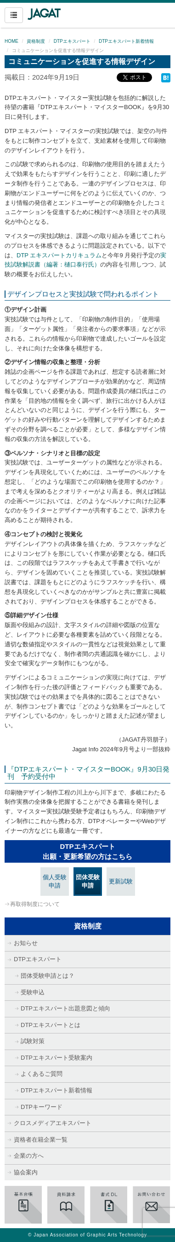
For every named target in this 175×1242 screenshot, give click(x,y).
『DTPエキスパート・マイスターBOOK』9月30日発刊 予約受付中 (88, 773)
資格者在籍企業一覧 (41, 1139)
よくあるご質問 (41, 1073)
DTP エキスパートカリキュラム (59, 255)
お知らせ (26, 943)
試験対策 (33, 1041)
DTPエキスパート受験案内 (56, 1057)
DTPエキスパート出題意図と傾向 (65, 1008)
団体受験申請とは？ (47, 975)
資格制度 (36, 41)
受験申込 (33, 992)
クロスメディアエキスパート (52, 1123)
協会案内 (26, 1172)
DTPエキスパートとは (50, 1024)
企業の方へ (29, 1155)
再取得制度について (35, 904)
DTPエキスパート (72, 41)
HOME (11, 41)
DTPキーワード (41, 1106)
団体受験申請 (88, 881)
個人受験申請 (55, 881)
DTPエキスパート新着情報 (126, 41)
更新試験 (121, 881)
